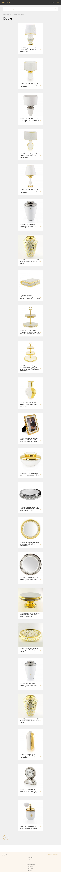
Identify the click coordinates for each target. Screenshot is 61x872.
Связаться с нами (53, 854)
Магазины (30, 868)
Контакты (30, 857)
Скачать (30, 870)
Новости (30, 866)
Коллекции (6, 14)
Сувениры (15, 14)
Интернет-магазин (30, 864)
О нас (30, 859)
